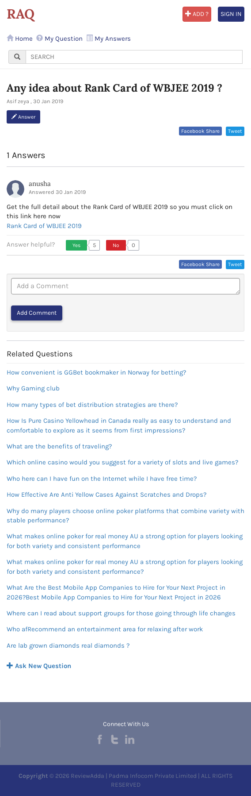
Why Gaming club (33, 388)
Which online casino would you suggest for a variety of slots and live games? (122, 462)
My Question (59, 39)
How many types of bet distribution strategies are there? (92, 405)
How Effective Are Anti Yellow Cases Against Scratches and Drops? (106, 494)
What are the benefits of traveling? (59, 446)
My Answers (108, 39)
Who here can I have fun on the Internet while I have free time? (102, 479)
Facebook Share (200, 131)
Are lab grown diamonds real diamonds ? (68, 645)
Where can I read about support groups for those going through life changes (121, 613)
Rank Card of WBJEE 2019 (44, 226)
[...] (134, 57)
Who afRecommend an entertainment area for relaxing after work (105, 629)
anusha (40, 183)
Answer (23, 117)
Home (20, 39)
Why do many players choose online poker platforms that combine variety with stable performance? (125, 515)
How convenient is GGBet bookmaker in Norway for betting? (96, 372)
